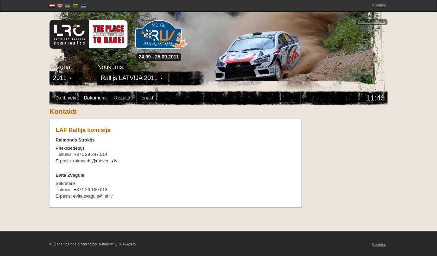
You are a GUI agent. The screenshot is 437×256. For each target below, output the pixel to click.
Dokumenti (95, 97)
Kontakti (379, 5)
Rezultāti (123, 97)
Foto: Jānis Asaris (371, 22)
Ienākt (146, 97)
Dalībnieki (65, 97)
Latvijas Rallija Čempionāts (89, 34)
